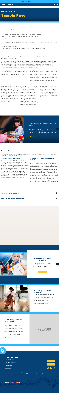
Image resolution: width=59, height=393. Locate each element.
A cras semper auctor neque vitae (29, 198)
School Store (8, 368)
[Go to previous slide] (1, 129)
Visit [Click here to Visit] (51, 364)
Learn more (30, 1)
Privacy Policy (24, 385)
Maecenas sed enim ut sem (29, 193)
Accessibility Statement (41, 385)
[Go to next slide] (57, 129)
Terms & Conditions (32, 385)
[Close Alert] (57, 1)
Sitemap (47, 385)
